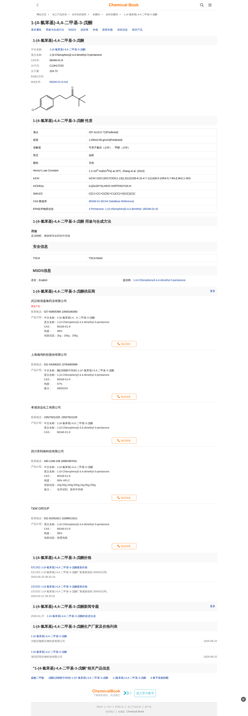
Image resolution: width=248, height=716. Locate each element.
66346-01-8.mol (59, 81)
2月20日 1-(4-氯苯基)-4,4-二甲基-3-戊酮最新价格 (59, 586)
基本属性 (36, 29)
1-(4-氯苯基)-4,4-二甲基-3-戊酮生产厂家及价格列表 (75, 626)
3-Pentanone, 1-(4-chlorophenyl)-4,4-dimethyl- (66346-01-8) (123, 208)
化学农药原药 (79, 14)
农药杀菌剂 (112, 14)
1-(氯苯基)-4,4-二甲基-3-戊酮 (129, 677)
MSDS (72, 29)
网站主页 (41, 14)
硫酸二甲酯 (37, 677)
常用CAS (119, 707)
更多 (212, 290)
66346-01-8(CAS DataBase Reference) (111, 201)
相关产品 (137, 29)
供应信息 (122, 29)
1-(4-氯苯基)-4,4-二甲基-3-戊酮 (140, 14)
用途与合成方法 (55, 29)
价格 (95, 29)
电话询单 (126, 344)
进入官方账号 (145, 693)
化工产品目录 (59, 14)
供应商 (84, 29)
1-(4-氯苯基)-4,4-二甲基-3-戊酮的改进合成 (71, 616)
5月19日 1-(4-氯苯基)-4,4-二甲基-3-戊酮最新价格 (59, 567)
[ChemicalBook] (124, 5)
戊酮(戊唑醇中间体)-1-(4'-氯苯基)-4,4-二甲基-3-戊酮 (78, 677)
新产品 (148, 707)
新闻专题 (107, 29)
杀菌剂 (96, 14)
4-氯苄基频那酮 (159, 677)
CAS (109, 707)
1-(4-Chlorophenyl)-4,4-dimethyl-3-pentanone (159, 280)
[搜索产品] (202, 5)
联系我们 (110, 711)
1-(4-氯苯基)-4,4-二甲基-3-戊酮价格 (62, 558)
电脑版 (121, 711)
